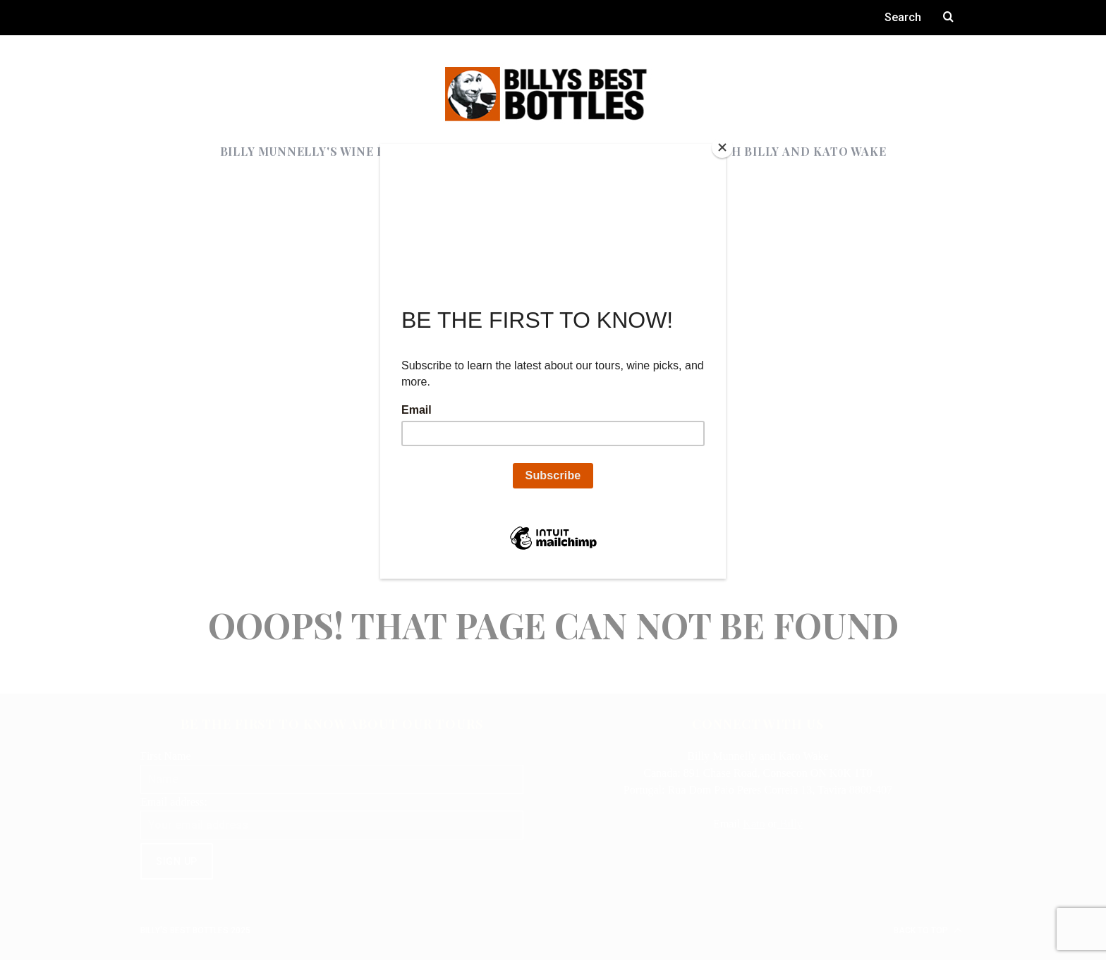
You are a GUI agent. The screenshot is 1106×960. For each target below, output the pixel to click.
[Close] (722, 147)
